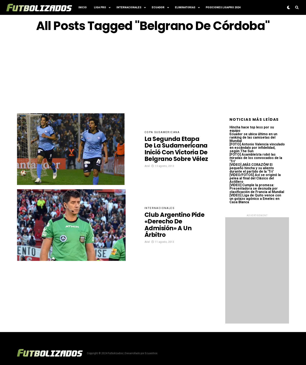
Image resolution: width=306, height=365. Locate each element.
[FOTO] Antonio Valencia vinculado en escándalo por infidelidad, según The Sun (257, 147)
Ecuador (158, 7)
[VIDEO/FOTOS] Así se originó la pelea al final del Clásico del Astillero (255, 178)
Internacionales (128, 7)
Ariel (147, 166)
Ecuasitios (151, 353)
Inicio (82, 7)
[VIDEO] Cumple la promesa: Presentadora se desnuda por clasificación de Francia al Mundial (257, 188)
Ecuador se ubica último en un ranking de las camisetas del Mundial (253, 137)
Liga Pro (100, 7)
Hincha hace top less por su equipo (252, 129)
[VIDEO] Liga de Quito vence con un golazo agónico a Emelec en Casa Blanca (255, 198)
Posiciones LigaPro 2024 (223, 7)
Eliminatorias (185, 7)
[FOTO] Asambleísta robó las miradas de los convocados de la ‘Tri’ (256, 157)
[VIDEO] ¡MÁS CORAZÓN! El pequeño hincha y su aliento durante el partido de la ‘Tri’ (252, 168)
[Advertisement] (153, 73)
